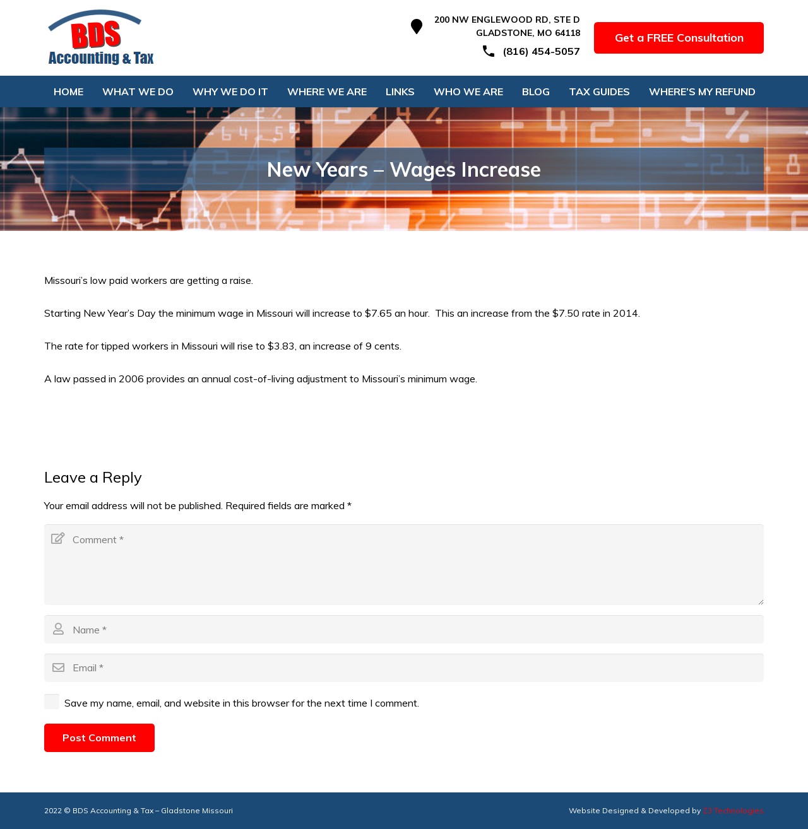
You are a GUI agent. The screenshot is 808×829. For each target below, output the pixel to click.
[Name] (404, 629)
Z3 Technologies (733, 810)
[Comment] (404, 564)
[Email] (404, 668)
